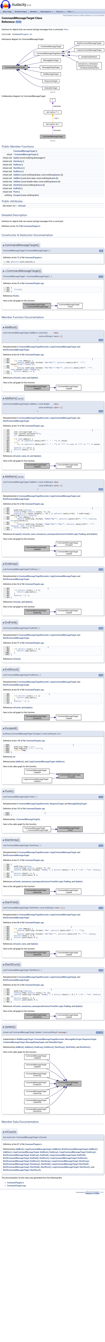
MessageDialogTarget (77, 804)
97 (18, 643)
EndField (17, 188)
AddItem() (20, 762)
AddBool (17, 178)
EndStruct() (49, 1047)
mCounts (22, 206)
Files (70, 12)
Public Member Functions (71, 15)
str (37, 195)
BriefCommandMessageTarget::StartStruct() (22, 1170)
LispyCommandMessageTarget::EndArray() (77, 1152)
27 (18, 860)
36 (18, 584)
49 (18, 690)
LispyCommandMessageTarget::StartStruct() (71, 1167)
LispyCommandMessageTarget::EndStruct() (68, 1158)
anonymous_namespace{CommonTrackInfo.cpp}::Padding (61, 534)
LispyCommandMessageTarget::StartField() (70, 1164)
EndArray (17, 165)
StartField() (70, 1047)
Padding (27, 510)
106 (18, 741)
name (57, 175)
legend (53, 92)
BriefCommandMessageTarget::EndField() (21, 1158)
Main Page (7, 12)
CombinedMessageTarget (14, 1042)
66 (18, 355)
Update (16, 158)
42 (18, 985)
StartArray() (60, 1047)
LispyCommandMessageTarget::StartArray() (70, 1161)
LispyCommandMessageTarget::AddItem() (46, 762)
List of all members (98, 15)
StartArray (17, 161)
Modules (33, 12)
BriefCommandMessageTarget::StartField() (21, 1167)
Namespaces (46, 12)
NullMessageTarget (25, 1039)
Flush (15, 192)
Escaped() (17, 534)
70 (17, 226)
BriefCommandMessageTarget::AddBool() (79, 1149)
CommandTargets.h (22, 34)
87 (18, 1144)
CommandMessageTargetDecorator (34, 347)
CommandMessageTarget (24, 151)
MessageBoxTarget (73, 1039)
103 (18, 809)
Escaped (17, 195)
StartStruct (18, 168)
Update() (34, 378)
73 (18, 257)
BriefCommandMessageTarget (16, 350)
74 (18, 426)
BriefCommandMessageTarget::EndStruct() (21, 1161)
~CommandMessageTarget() (28, 819)
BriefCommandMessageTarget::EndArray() (21, 1155)
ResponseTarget (57, 804)
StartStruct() (85, 1047)
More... (67, 29)
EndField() (44, 1155)
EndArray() (38, 1047)
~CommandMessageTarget (25, 154)
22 (18, 283)
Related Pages (21, 12)
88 (18, 922)
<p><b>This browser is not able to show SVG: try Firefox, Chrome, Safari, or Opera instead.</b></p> (53, 66)
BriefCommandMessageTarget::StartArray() (21, 1164)
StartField (17, 185)
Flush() (16, 296)
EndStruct (17, 171)
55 (18, 504)
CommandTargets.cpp (34, 283)
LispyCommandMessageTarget (63, 347)
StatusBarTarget (56, 1042)
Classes (60, 12)
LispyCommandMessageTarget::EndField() (68, 1155)
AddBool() (20, 1047)
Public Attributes (85, 15)
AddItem (17, 175)
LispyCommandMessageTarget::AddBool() (43, 1149)
